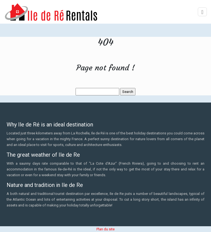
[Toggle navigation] (202, 11)
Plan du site (105, 229)
